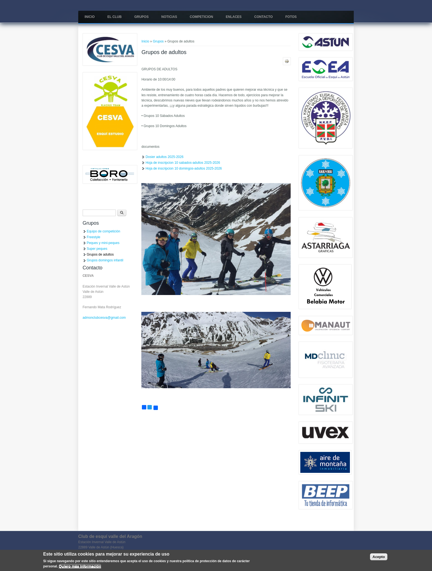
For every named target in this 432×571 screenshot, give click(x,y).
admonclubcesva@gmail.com (104, 318)
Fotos (291, 17)
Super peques (97, 249)
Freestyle (93, 237)
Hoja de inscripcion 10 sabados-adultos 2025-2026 (182, 163)
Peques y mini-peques (103, 243)
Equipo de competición (103, 231)
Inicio (90, 17)
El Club (114, 17)
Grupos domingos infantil (105, 260)
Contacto (263, 17)
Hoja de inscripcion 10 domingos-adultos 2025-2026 (183, 168)
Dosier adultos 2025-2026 (164, 157)
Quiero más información (80, 567)
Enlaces (233, 17)
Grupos (141, 17)
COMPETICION (201, 17)
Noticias (169, 17)
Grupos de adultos (100, 254)
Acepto (378, 558)
